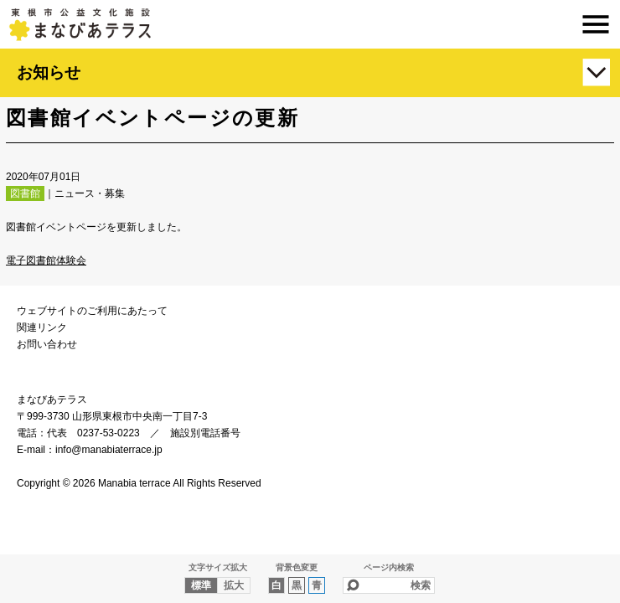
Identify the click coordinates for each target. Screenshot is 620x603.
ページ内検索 (389, 567)
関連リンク (42, 327)
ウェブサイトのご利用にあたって (92, 311)
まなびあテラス (310, 24)
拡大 (234, 585)
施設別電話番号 (205, 433)
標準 (201, 585)
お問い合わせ (47, 344)
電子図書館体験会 (46, 260)
